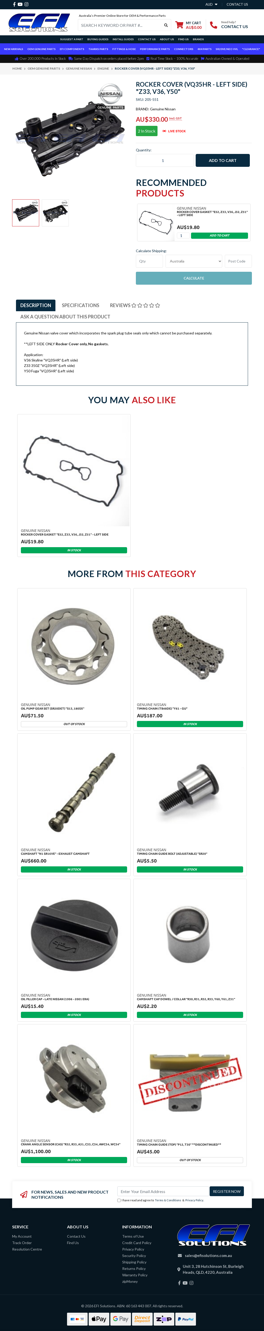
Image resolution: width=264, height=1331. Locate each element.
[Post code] (238, 261)
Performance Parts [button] (155, 49)
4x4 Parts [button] (204, 49)
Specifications (80, 305)
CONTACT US (234, 26)
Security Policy (134, 1255)
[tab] (35, 305)
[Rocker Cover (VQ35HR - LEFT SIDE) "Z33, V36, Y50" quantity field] (165, 160)
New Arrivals (13, 49)
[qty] (149, 261)
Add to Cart (223, 160)
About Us (167, 39)
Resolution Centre (27, 1249)
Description (35, 305)
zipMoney (130, 1281)
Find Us (183, 39)
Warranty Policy (134, 1275)
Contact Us (147, 39)
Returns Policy (134, 1268)
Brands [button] (198, 39)
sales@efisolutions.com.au (208, 1255)
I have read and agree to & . (160, 1200)
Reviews (135, 305)
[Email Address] (163, 1191)
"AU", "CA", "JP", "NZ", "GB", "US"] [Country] (194, 261)
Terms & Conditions (168, 1200)
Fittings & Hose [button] (124, 49)
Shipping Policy (134, 1262)
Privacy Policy (194, 1200)
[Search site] (166, 25)
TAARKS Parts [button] (98, 49)
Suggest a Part (71, 39)
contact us (237, 4)
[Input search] (119, 25)
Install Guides (123, 39)
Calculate (194, 278)
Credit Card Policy (136, 1242)
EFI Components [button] (72, 49)
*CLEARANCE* (251, 49)
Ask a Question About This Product (65, 316)
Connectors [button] (183, 49)
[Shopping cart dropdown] (188, 25)
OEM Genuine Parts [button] (41, 49)
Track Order (22, 1242)
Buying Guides (98, 39)
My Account (22, 1236)
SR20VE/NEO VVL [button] (227, 49)
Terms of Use (133, 1236)
